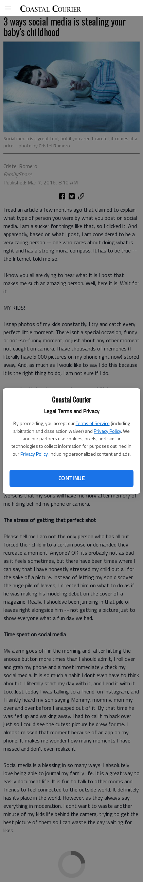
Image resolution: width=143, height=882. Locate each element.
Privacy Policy (107, 431)
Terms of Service (93, 423)
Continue (71, 478)
